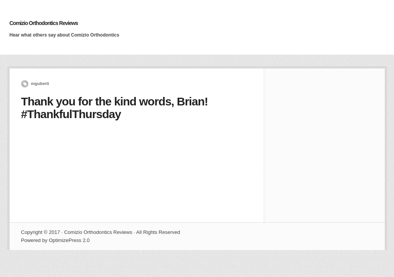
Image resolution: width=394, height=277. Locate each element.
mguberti (40, 83)
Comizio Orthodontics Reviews (44, 23)
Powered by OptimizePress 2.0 (55, 240)
